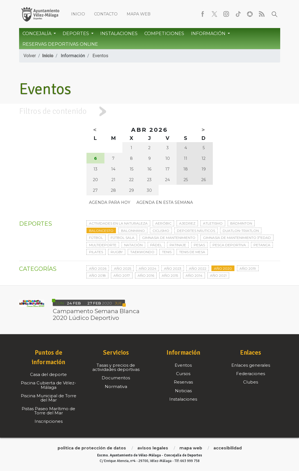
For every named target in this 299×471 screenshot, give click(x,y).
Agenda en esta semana (164, 202)
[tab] (149, 111)
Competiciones (164, 33)
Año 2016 (146, 275)
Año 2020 (223, 268)
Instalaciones (119, 33)
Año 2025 (122, 268)
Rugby (117, 252)
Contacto (106, 14)
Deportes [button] (76, 33)
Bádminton (241, 223)
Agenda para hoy (109, 202)
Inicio (78, 14)
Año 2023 (172, 268)
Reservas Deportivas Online (60, 44)
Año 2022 (197, 268)
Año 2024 (147, 268)
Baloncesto (101, 230)
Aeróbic (163, 223)
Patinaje (178, 245)
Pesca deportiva (229, 245)
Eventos (100, 55)
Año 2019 (247, 268)
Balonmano (133, 230)
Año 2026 (97, 268)
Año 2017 (121, 275)
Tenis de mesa (192, 252)
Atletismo (213, 223)
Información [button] (209, 33)
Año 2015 (170, 275)
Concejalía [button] (37, 33)
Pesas (199, 245)
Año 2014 (194, 275)
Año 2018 (97, 275)
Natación (133, 245)
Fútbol (96, 238)
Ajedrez (187, 223)
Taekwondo (142, 252)
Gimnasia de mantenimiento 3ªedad (237, 238)
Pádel (156, 245)
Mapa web (138, 14)
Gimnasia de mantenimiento (168, 238)
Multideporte (103, 245)
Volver (30, 55)
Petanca (262, 245)
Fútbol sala (122, 238)
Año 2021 (218, 275)
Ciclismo (160, 230)
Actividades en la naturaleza (118, 223)
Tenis (167, 252)
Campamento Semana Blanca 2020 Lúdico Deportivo (96, 314)
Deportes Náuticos (196, 230)
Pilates (96, 252)
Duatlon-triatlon (241, 230)
